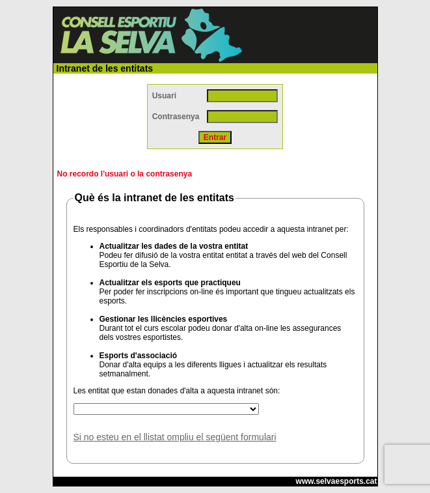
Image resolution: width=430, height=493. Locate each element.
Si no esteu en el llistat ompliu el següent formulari (175, 437)
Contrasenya (176, 116)
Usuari (164, 95)
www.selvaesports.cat (336, 481)
